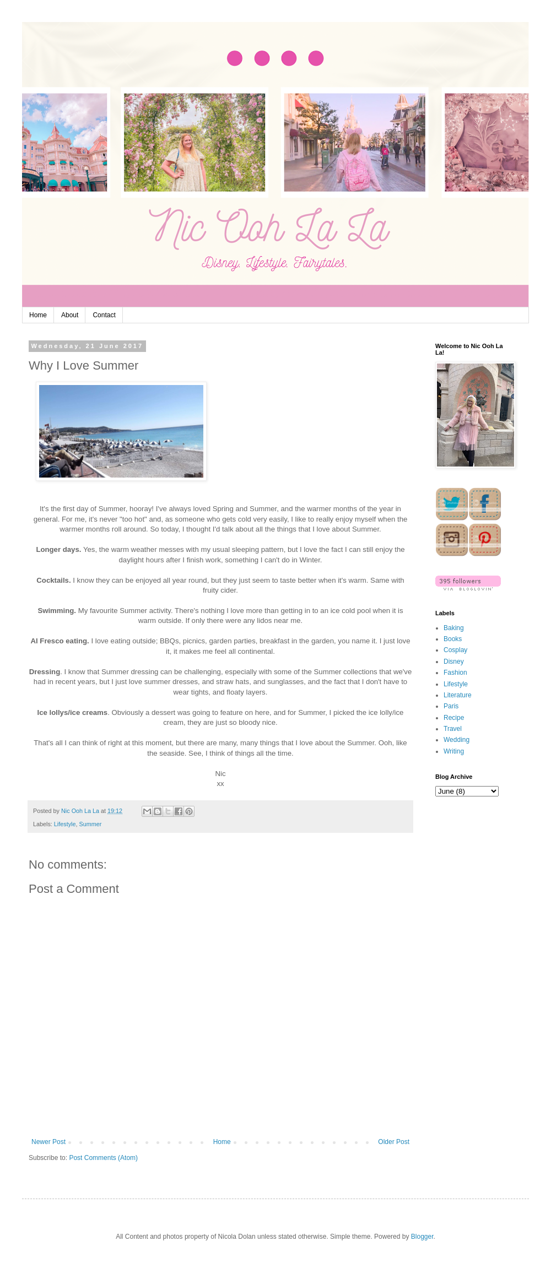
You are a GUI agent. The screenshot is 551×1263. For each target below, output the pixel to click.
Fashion (455, 672)
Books (453, 639)
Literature (458, 695)
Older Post (393, 1142)
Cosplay (455, 650)
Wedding (456, 740)
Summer (90, 824)
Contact (104, 315)
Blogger (422, 1236)
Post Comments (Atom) (103, 1158)
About (69, 315)
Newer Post (48, 1142)
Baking (454, 628)
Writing (454, 751)
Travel (453, 729)
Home (38, 315)
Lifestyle (65, 824)
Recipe (454, 718)
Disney (454, 661)
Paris (451, 706)
